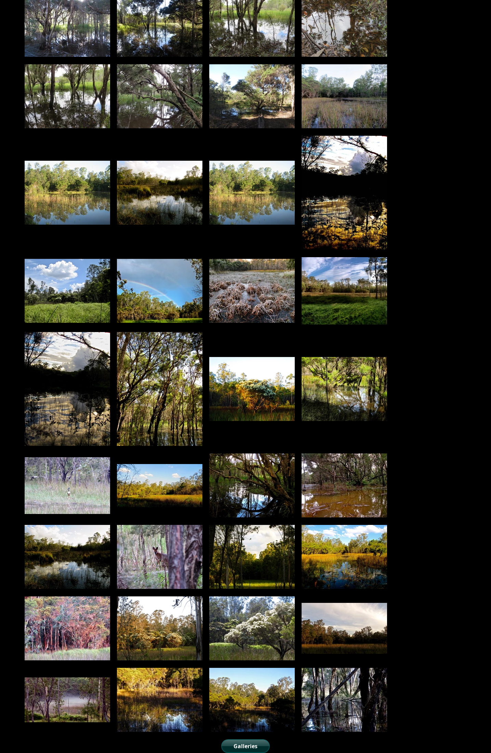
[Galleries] (245, 746)
